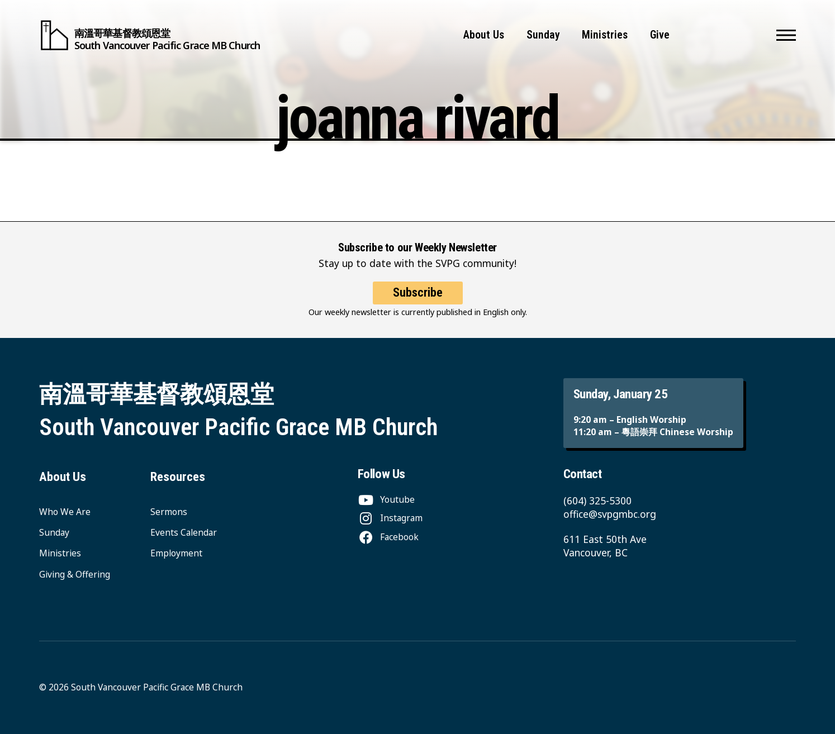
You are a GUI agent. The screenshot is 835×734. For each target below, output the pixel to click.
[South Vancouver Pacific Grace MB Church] (149, 35)
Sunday (543, 34)
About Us (483, 34)
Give (660, 34)
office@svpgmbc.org (609, 514)
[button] (786, 35)
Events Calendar (183, 532)
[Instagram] (390, 518)
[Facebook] (388, 537)
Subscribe (418, 292)
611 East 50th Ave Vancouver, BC (605, 545)
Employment (176, 553)
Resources (177, 476)
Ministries (605, 34)
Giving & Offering (74, 574)
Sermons (168, 512)
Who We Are (65, 512)
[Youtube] (386, 499)
